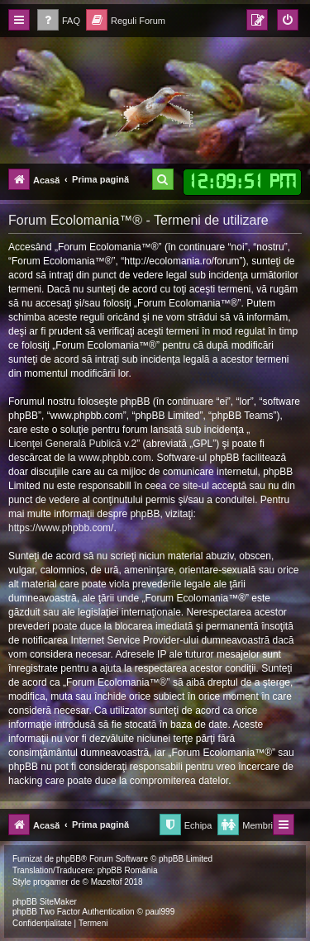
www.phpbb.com (115, 457)
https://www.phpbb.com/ (60, 528)
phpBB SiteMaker (44, 901)
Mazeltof (106, 881)
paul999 (160, 911)
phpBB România (128, 870)
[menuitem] (58, 21)
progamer (51, 881)
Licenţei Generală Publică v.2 (72, 443)
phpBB (68, 858)
